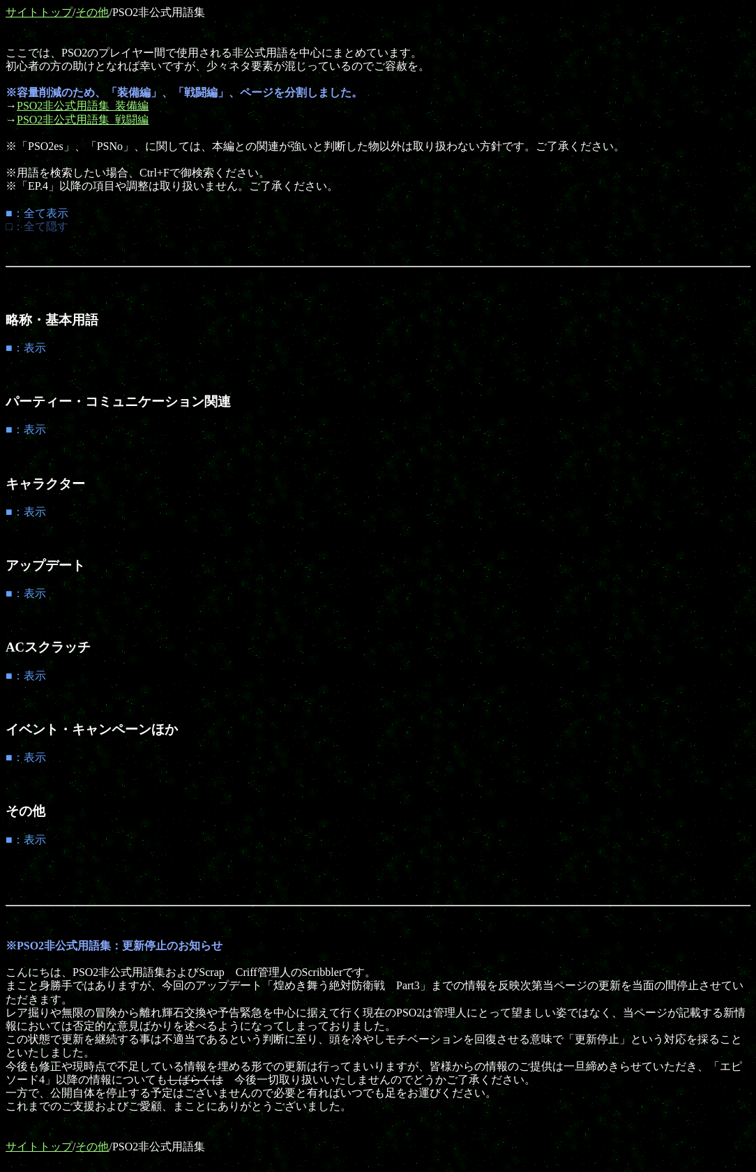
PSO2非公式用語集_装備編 (83, 106)
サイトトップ (39, 12)
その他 (92, 12)
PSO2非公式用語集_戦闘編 (83, 120)
